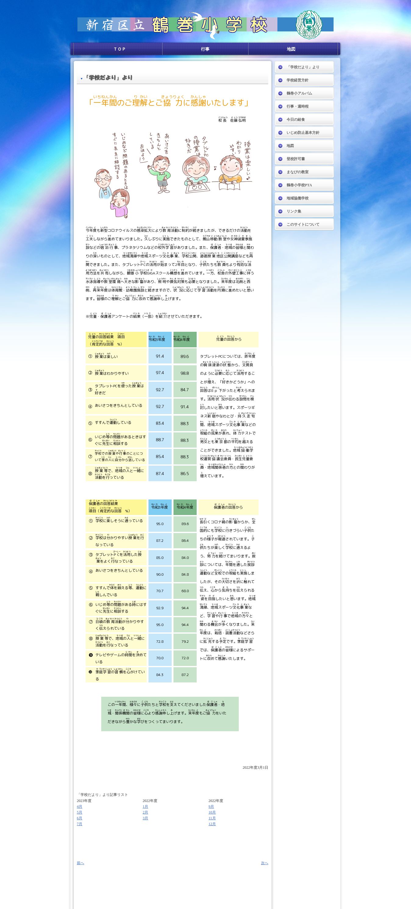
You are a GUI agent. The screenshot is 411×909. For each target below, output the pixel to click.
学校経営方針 (298, 80)
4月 (79, 806)
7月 (79, 824)
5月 (79, 812)
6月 (79, 818)
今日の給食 (296, 119)
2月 (145, 812)
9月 (211, 806)
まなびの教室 (298, 172)
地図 (291, 49)
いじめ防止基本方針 (303, 133)
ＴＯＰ (119, 49)
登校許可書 (296, 159)
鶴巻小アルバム (299, 93)
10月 (212, 812)
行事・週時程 (298, 106)
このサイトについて (303, 224)
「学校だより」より (303, 67)
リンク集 (294, 211)
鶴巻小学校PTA (299, 185)
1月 (145, 806)
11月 (212, 818)
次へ (264, 863)
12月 (212, 824)
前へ (80, 863)
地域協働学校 (298, 198)
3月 (145, 818)
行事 (205, 49)
